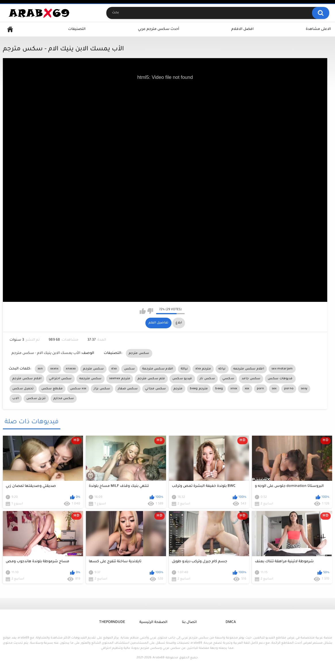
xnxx (233, 388)
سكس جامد (251, 378)
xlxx (114, 369)
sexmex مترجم (119, 378)
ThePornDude (112, 622)
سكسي (228, 378)
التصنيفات (77, 29)
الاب (15, 398)
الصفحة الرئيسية (153, 622)
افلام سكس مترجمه (248, 369)
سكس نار (207, 378)
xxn (40, 369)
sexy (304, 388)
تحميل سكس (23, 388)
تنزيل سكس (36, 398)
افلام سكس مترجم (26, 378)
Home (10, 29)
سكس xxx (78, 388)
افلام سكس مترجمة (157, 369)
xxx (247, 388)
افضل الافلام (242, 29)
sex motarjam (282, 369)
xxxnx (54, 369)
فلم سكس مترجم (151, 378)
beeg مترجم (199, 388)
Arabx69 (158, 658)
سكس (129, 369)
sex (274, 388)
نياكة (184, 369)
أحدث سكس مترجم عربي (158, 29)
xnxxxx (71, 369)
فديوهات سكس (280, 378)
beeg (219, 388)
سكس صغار (128, 388)
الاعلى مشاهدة (318, 29)
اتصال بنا (189, 622)
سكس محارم (63, 398)
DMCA (231, 622)
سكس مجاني (155, 388)
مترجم (178, 388)
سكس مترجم (139, 353)
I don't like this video (150, 311)
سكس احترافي (60, 378)
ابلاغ (179, 323)
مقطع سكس (52, 388)
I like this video (143, 311)
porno (289, 388)
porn (260, 388)
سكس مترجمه (90, 378)
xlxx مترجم (203, 369)
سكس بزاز (102, 388)
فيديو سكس (182, 378)
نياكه (222, 369)
